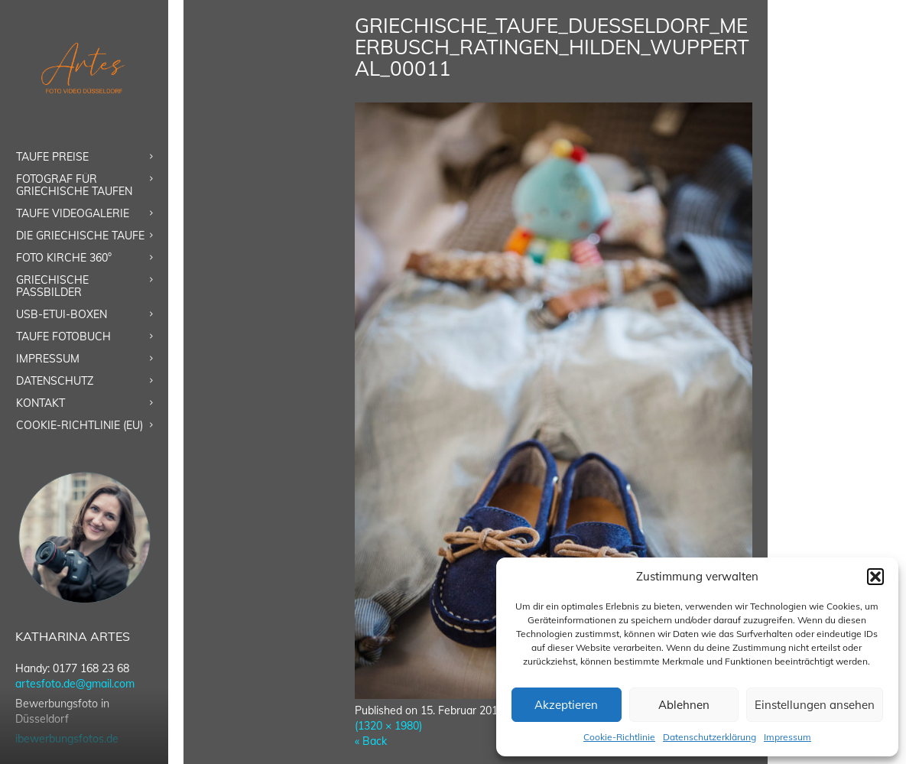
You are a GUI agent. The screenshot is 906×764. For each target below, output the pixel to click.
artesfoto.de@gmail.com (75, 684)
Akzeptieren (566, 704)
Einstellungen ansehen (815, 704)
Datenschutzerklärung (709, 737)
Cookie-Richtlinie (619, 737)
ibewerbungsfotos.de (67, 739)
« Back (371, 741)
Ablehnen (684, 704)
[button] (875, 576)
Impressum (787, 737)
